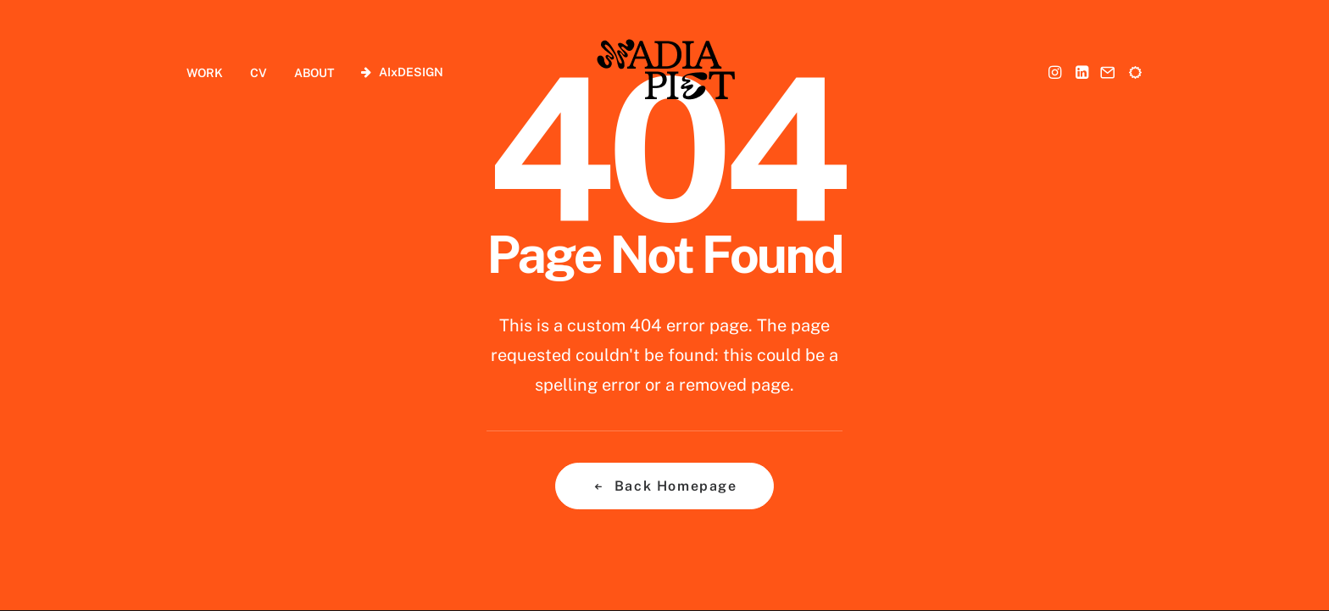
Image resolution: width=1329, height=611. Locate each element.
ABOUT (314, 73)
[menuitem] (210, 72)
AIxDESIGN (411, 72)
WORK (204, 73)
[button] (1056, 71)
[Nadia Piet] (665, 72)
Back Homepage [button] (664, 486)
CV (258, 73)
